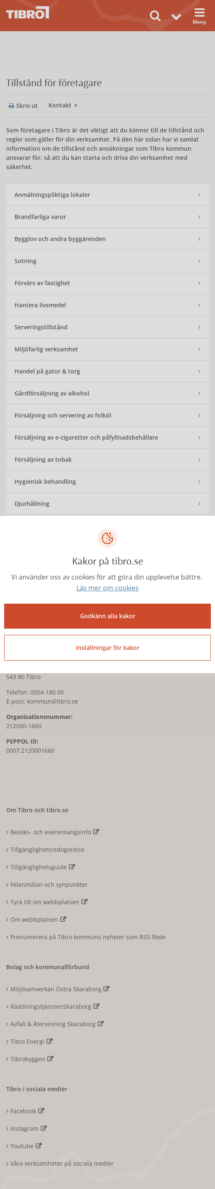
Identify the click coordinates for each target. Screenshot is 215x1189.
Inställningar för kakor (107, 648)
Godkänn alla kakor (107, 616)
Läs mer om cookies (107, 587)
